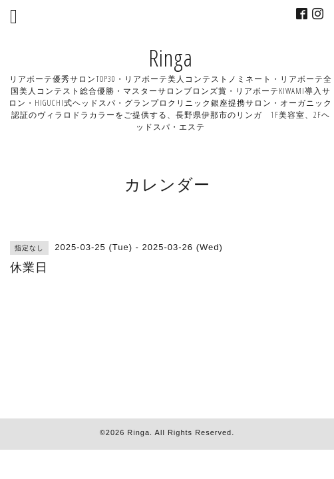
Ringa (170, 57)
